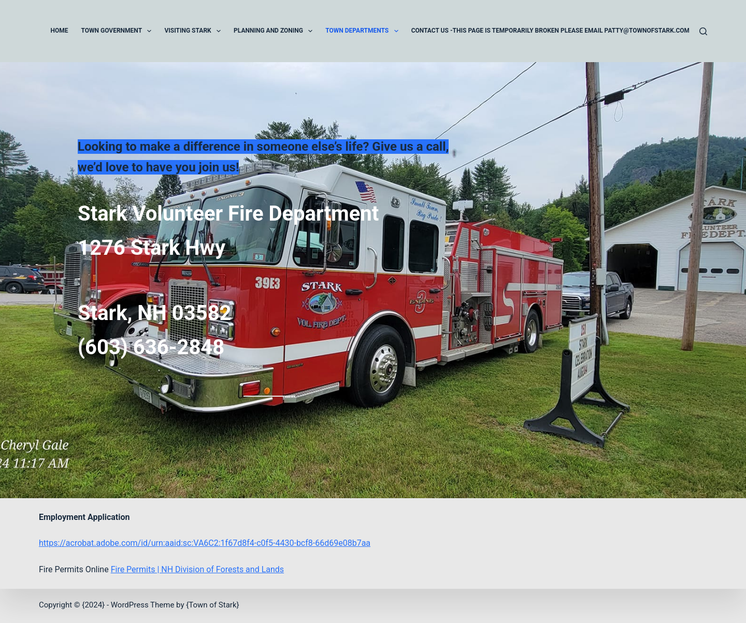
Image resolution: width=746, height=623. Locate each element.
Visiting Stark (194, 31)
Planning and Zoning (275, 31)
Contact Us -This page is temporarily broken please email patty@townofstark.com (550, 30)
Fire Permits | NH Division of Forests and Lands (197, 569)
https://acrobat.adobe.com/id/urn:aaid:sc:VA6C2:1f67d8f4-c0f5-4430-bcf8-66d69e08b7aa (204, 543)
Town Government (118, 31)
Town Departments (363, 31)
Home (59, 30)
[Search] (703, 31)
